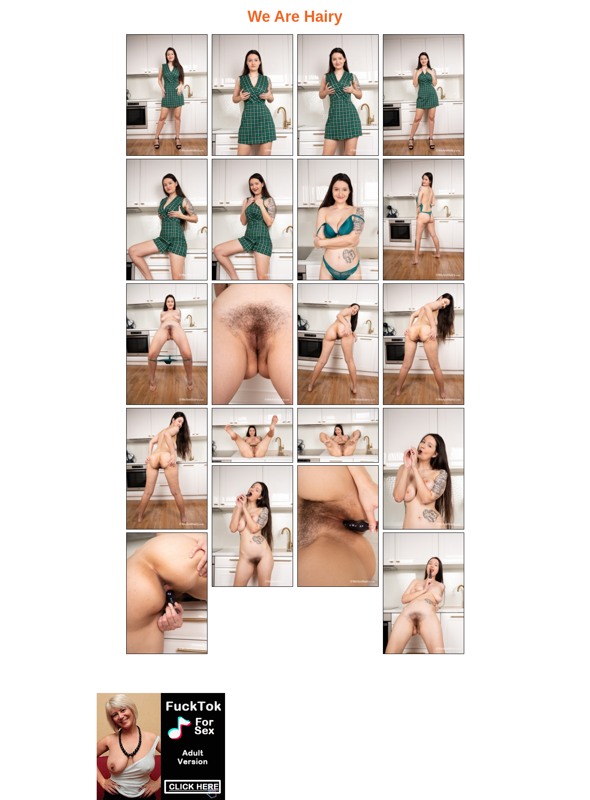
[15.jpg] (338, 435)
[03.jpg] (338, 95)
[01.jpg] (167, 95)
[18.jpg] (338, 526)
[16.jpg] (423, 468)
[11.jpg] (338, 344)
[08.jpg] (423, 219)
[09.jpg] (167, 344)
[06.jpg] (252, 219)
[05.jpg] (167, 219)
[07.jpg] (338, 219)
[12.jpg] (423, 344)
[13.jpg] (167, 468)
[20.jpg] (423, 593)
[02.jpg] (252, 95)
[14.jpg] (252, 435)
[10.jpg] (252, 344)
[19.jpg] (167, 593)
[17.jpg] (252, 526)
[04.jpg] (423, 95)
